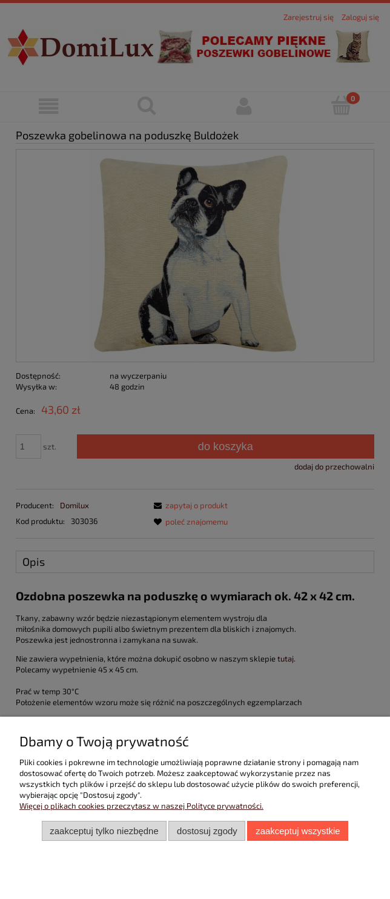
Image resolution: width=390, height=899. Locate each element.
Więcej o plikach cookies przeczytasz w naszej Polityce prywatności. (141, 806)
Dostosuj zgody (207, 831)
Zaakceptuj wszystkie (298, 831)
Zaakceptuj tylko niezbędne (104, 831)
